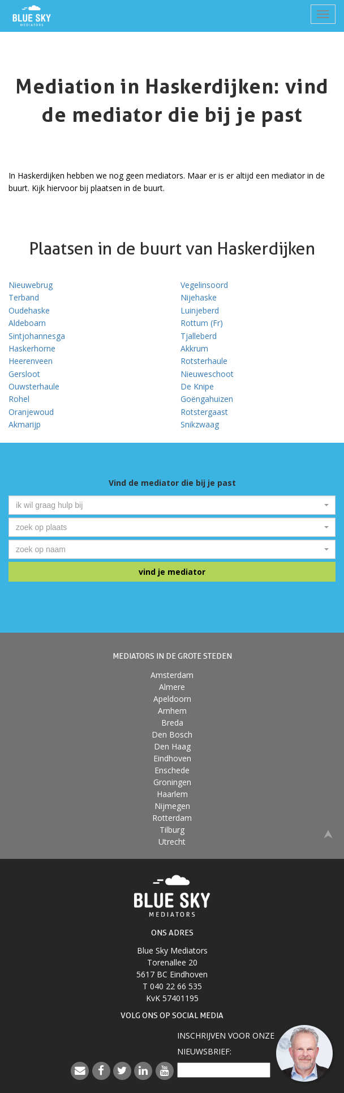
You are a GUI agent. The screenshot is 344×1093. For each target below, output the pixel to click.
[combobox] (172, 505)
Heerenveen (30, 360)
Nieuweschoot (207, 373)
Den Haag (172, 746)
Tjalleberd (198, 336)
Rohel (18, 398)
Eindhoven (172, 758)
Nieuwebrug (30, 284)
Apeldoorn (172, 698)
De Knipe (197, 386)
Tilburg (172, 829)
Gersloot (24, 373)
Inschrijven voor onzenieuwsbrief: (225, 1043)
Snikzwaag (199, 424)
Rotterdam (172, 817)
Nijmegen (172, 805)
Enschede (172, 770)
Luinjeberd (199, 310)
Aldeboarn (27, 322)
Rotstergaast (204, 411)
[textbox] (168, 505)
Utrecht (172, 841)
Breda (172, 722)
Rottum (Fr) (201, 322)
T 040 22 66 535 (172, 986)
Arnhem (172, 710)
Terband (23, 297)
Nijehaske (198, 297)
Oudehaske (29, 310)
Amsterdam (172, 675)
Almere (172, 686)
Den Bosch (172, 734)
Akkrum (194, 348)
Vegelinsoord (204, 284)
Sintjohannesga (36, 336)
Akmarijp (24, 424)
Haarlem (172, 794)
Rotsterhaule (203, 360)
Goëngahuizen (206, 398)
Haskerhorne (31, 348)
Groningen (172, 782)
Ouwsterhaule (33, 386)
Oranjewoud (31, 411)
